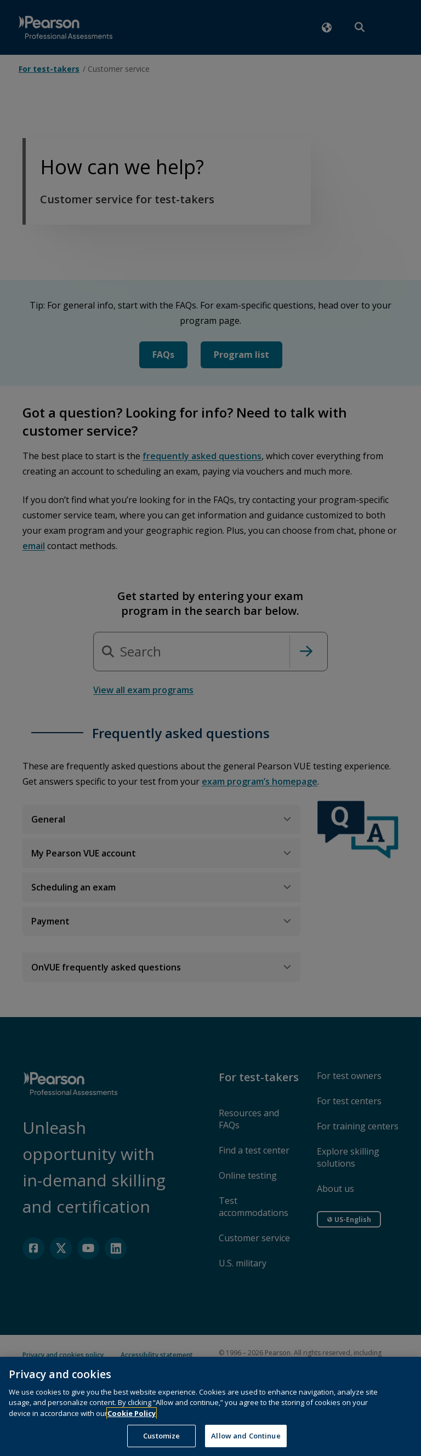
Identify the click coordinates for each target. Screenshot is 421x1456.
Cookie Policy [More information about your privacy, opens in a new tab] (131, 1429)
